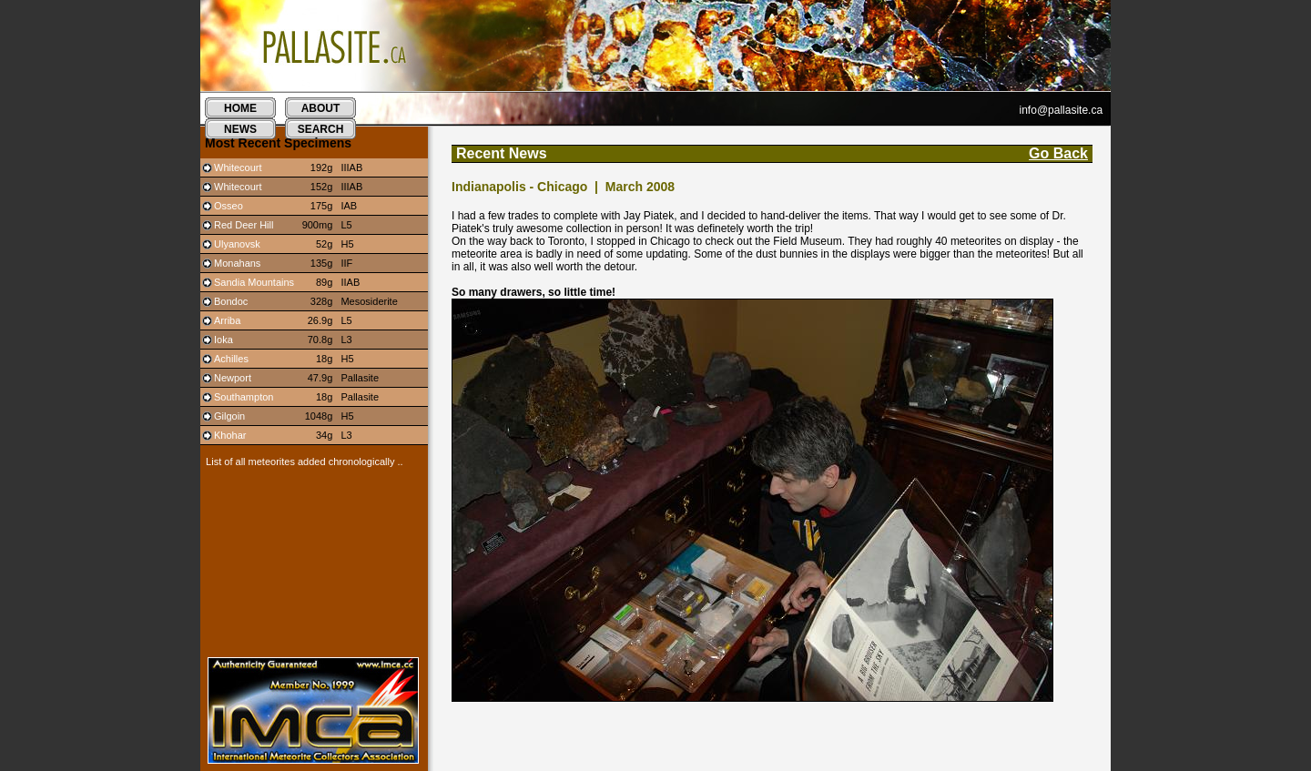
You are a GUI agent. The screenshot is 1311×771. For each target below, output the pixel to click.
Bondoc (231, 301)
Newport (232, 377)
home (240, 108)
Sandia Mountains (254, 282)
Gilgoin (229, 416)
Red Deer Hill (243, 224)
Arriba (227, 320)
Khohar (230, 435)
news (240, 129)
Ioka (223, 339)
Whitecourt (238, 167)
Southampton (243, 396)
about (320, 108)
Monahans (237, 263)
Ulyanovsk (237, 243)
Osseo (228, 205)
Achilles (231, 358)
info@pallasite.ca (1061, 110)
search (321, 129)
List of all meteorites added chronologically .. (301, 461)
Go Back (1058, 153)
